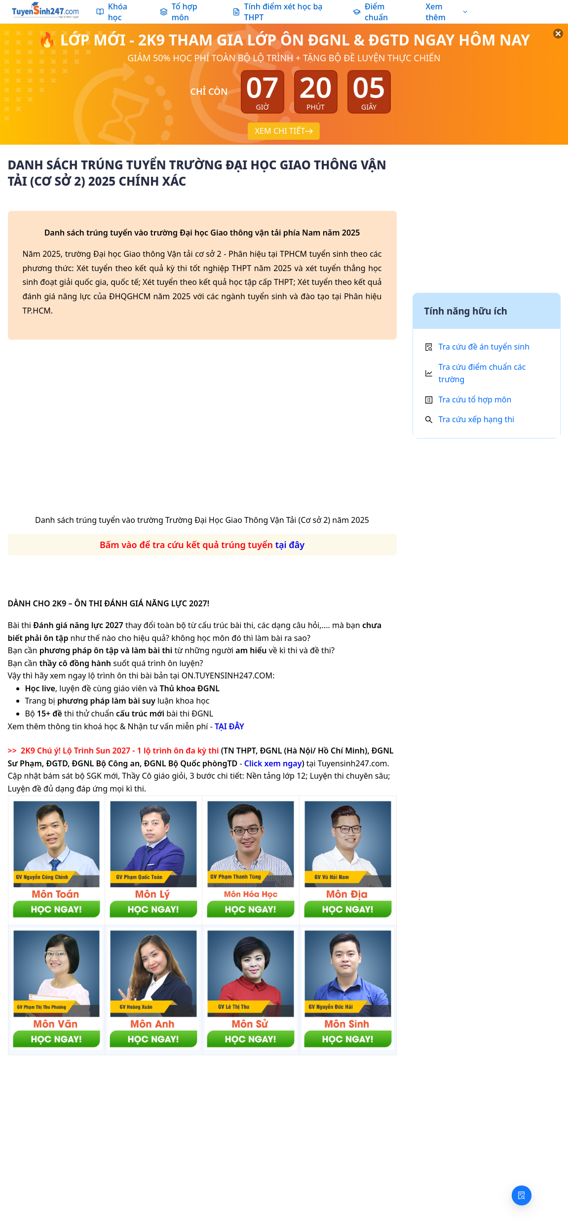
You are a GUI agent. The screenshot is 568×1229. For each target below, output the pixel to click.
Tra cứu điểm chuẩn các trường (482, 373)
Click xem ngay (273, 763)
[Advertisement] (202, 430)
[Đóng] (548, 45)
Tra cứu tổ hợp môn (475, 399)
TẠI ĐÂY (229, 726)
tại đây (289, 545)
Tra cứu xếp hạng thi (477, 419)
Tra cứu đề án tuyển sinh (484, 346)
